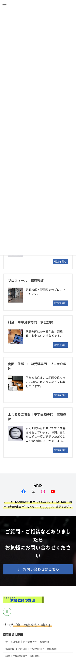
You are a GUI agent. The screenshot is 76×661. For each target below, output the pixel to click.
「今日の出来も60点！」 (32, 625)
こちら (45, 507)
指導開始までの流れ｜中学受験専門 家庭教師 (31, 648)
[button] (38, 569)
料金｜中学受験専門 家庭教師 (22, 656)
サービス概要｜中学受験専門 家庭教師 (27, 641)
